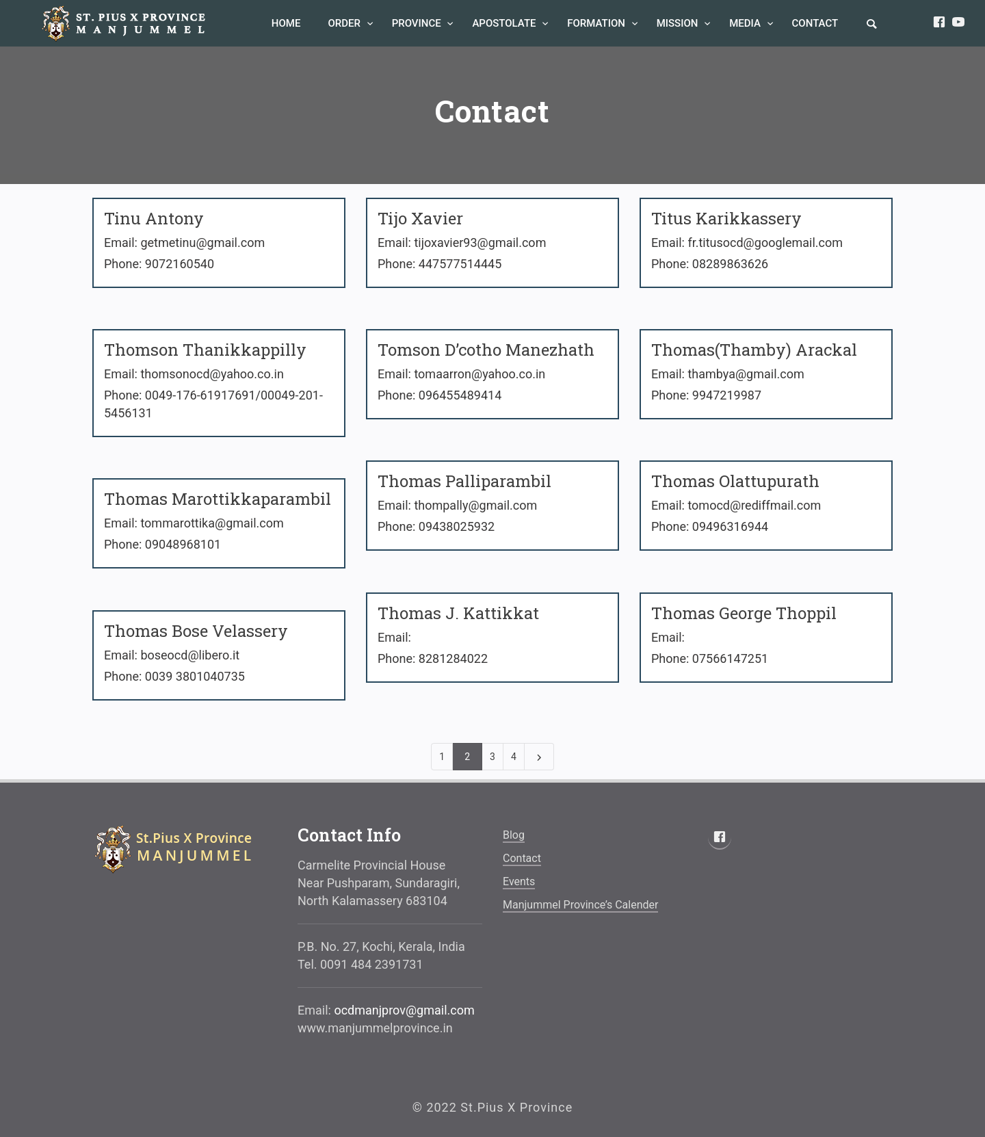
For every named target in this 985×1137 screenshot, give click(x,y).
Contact (815, 23)
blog (514, 834)
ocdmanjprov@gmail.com (404, 1010)
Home (286, 23)
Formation (597, 23)
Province (418, 23)
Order (345, 23)
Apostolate (505, 23)
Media (746, 23)
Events (519, 881)
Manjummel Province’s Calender (580, 904)
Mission (678, 23)
